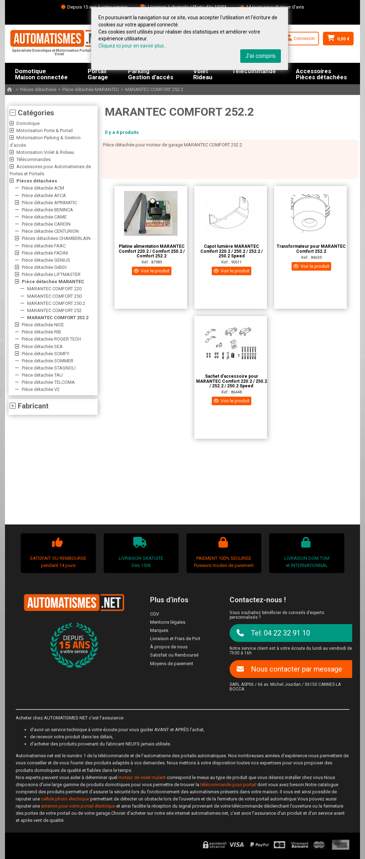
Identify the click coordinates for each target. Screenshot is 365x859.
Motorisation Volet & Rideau (45, 152)
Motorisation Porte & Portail (44, 130)
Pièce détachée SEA (42, 346)
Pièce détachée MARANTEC (90, 89)
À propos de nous (168, 646)
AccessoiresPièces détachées (321, 73)
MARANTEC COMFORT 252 (54, 310)
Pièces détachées (38, 89)
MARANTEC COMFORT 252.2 (154, 89)
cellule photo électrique (65, 799)
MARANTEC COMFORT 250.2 (56, 303)
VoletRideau (202, 73)
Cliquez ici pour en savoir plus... (132, 46)
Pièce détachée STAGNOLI (49, 368)
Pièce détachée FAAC (44, 245)
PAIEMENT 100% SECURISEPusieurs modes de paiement (223, 552)
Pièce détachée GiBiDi (44, 267)
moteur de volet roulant (142, 777)
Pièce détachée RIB (41, 332)
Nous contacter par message (289, 669)
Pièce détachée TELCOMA (48, 382)
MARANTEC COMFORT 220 (54, 288)
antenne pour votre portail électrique (78, 806)
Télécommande (254, 71)
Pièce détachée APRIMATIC (49, 202)
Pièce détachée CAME (44, 217)
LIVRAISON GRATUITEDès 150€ (140, 552)
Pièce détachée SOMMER (47, 360)
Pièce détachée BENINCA (47, 209)
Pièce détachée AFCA (44, 195)
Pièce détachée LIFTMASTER (51, 274)
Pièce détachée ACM (43, 188)
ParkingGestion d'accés (150, 73)
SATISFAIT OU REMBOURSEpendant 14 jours (57, 552)
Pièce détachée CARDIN (46, 224)
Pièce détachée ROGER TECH (51, 339)
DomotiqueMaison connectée (41, 73)
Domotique (28, 123)
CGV (154, 614)
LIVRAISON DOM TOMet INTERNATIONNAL (306, 552)
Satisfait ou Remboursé (174, 655)
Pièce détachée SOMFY (45, 353)
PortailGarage (98, 73)
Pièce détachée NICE (43, 324)
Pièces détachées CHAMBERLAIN (56, 238)
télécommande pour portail (228, 784)
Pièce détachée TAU (42, 375)
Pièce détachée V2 (41, 389)
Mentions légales (167, 622)
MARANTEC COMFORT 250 (54, 296)
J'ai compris (261, 56)
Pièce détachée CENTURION (50, 231)
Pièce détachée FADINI (45, 253)
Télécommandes (33, 159)
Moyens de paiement (171, 663)
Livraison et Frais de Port (175, 638)
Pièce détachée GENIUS (46, 260)
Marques (159, 630)
